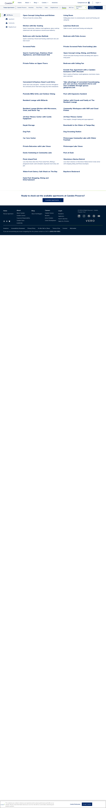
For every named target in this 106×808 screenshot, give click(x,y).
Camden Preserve (21, 7)
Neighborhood (54, 7)
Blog (33, 784)
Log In (60, 784)
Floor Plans (39, 7)
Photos (64, 7)
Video (46, 7)
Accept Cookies (87, 804)
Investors (55, 3)
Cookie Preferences (75, 804)
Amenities (31, 7)
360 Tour (71, 7)
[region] (53, 804)
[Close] (103, 804)
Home (19, 3)
